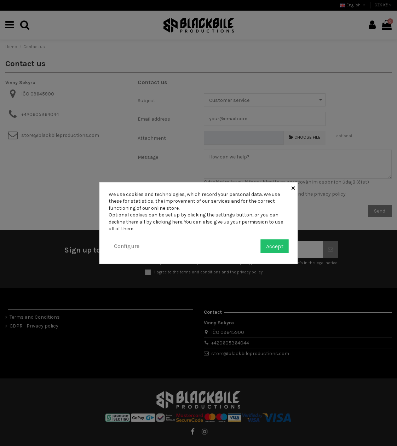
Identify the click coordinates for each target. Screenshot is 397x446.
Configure (126, 246)
